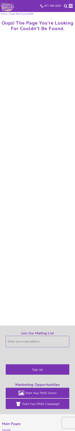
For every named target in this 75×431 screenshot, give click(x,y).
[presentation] (34, 355)
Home (4, 13)
